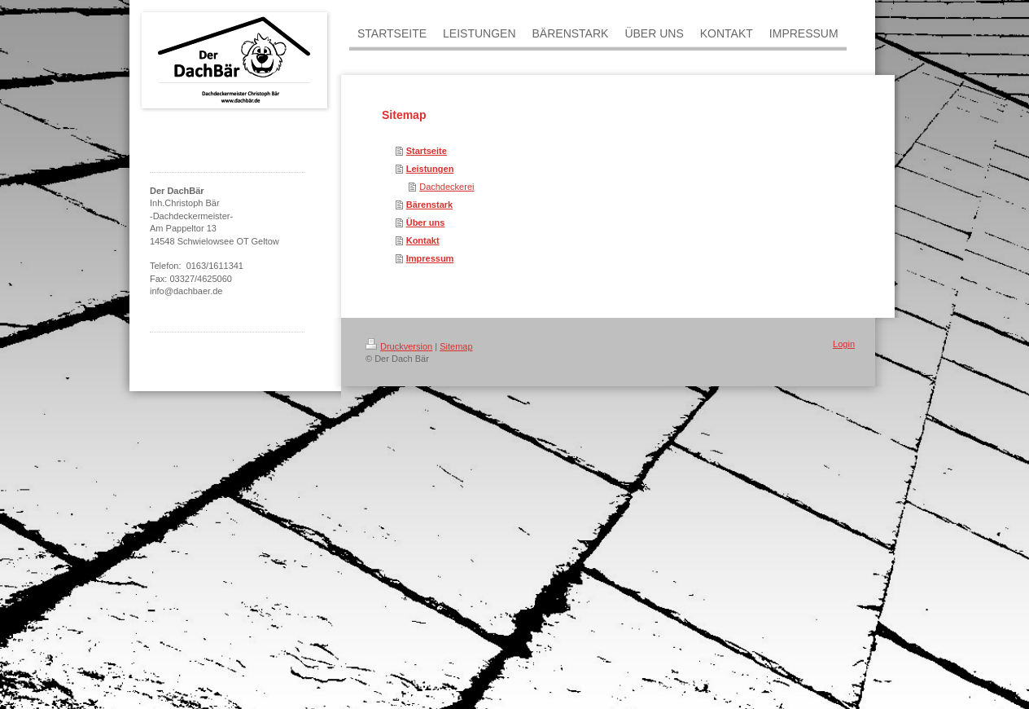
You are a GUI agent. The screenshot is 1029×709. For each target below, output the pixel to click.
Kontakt (423, 240)
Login (844, 344)
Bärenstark (429, 204)
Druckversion (399, 346)
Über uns (425, 222)
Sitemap (456, 346)
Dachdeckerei (446, 187)
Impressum (430, 258)
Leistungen (430, 169)
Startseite (426, 151)
